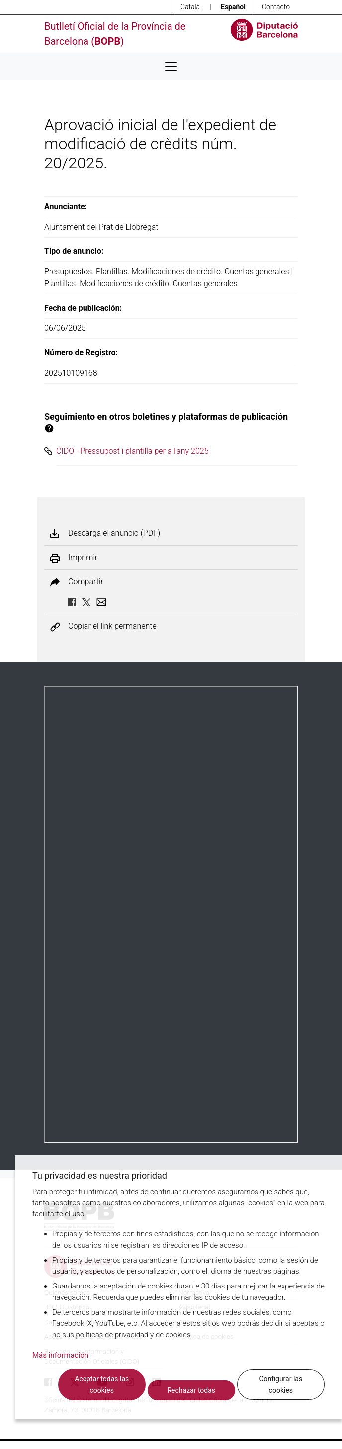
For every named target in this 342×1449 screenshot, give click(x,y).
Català (190, 7)
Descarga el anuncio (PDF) (114, 533)
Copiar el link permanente (112, 626)
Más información (60, 1355)
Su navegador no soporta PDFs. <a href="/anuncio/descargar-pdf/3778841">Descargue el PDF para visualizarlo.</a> (171, 914)
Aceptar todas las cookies (102, 1384)
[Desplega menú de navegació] (171, 66)
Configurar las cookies (280, 1384)
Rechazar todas (191, 1390)
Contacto (276, 7)
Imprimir (82, 558)
